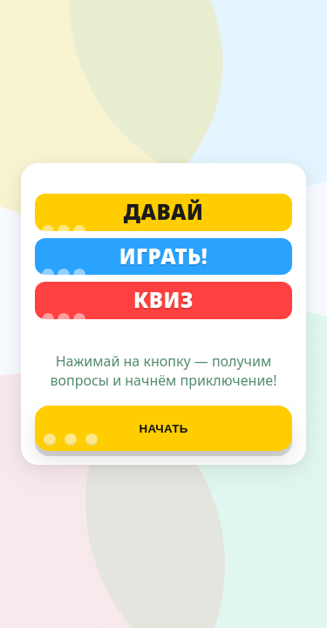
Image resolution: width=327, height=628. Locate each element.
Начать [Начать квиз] (116, 434)
